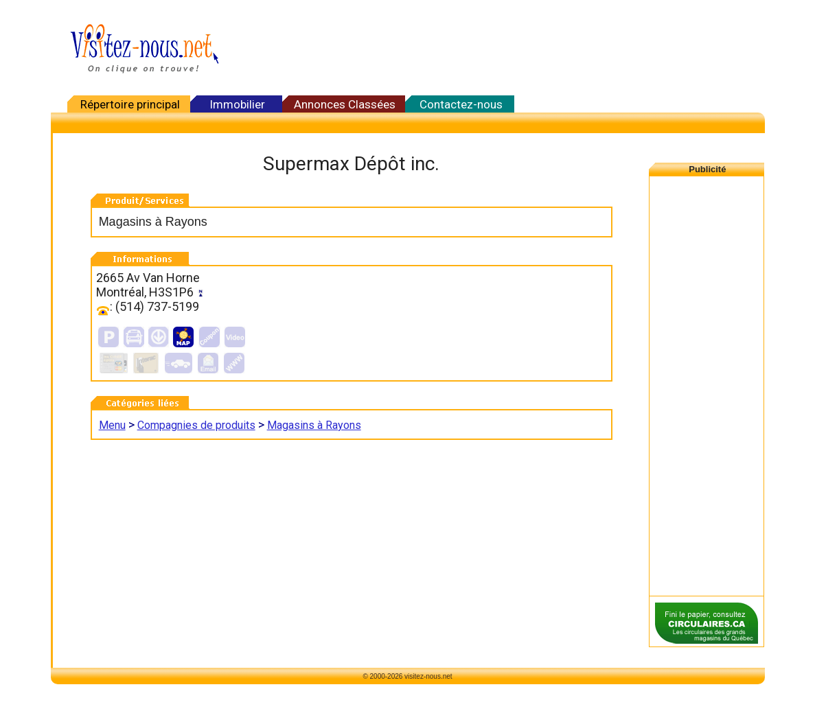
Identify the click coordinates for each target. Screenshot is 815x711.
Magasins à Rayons (314, 425)
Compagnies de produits (196, 425)
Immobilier (237, 104)
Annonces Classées (344, 104)
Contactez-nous (461, 104)
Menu (112, 425)
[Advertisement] (497, 48)
